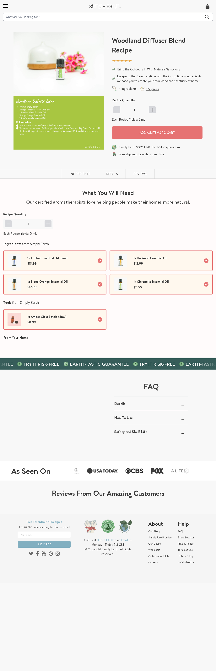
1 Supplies (152, 89)
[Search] (108, 17)
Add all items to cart (157, 132)
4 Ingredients (128, 88)
